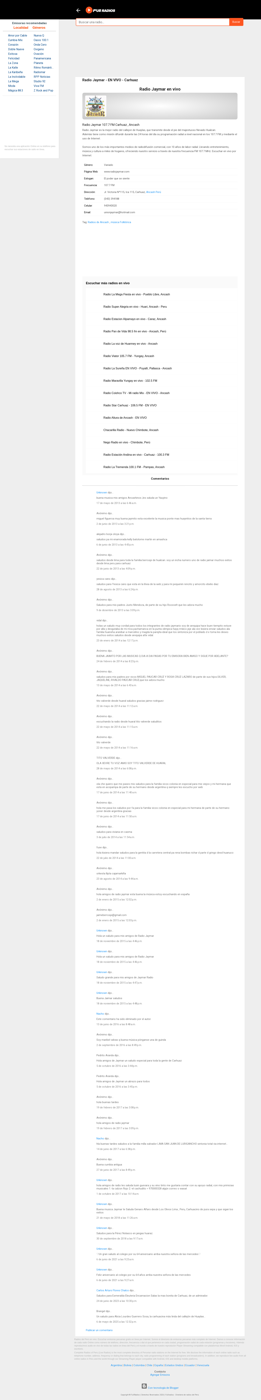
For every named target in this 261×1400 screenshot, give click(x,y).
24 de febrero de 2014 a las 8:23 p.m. (117, 661)
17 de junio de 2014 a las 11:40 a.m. (116, 792)
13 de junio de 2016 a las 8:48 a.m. (116, 1024)
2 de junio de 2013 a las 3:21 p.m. (115, 523)
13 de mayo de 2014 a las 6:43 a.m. (116, 685)
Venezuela (203, 1365)
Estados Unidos (174, 1365)
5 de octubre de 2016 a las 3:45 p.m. (117, 1086)
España (158, 1365)
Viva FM (39, 86)
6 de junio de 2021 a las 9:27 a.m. (115, 1280)
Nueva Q (39, 35)
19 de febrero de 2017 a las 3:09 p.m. (117, 1128)
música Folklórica (121, 222)
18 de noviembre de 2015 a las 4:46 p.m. (119, 941)
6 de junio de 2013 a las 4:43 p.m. (115, 544)
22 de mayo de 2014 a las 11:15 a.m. (117, 726)
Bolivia (127, 1365)
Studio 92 (39, 81)
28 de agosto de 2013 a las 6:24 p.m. (117, 589)
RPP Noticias (42, 76)
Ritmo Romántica (44, 67)
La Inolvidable (16, 76)
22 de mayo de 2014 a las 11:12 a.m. (117, 706)
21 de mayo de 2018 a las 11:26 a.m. (117, 1217)
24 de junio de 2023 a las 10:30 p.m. (116, 1301)
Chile (149, 1365)
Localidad (20, 27)
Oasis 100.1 (41, 40)
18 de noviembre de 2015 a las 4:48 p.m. (119, 1003)
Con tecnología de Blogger (160, 1387)
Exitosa (12, 54)
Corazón (13, 44)
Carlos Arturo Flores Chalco (112, 1290)
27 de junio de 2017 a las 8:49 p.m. (116, 1169)
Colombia (139, 1365)
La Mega (13, 81)
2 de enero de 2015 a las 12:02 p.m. (116, 899)
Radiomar (39, 72)
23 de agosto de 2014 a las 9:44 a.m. (117, 878)
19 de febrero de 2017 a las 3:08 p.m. (117, 1107)
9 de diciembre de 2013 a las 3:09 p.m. (118, 610)
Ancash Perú (153, 192)
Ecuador (190, 1365)
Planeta (38, 63)
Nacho (100, 1013)
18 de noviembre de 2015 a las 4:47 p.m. (119, 982)
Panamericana (42, 58)
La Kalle (13, 67)
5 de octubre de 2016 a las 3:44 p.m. (117, 1065)
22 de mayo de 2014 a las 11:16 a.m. (117, 747)
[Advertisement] (160, 51)
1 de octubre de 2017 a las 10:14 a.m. (117, 1193)
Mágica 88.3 (15, 90)
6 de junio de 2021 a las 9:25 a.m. (115, 1259)
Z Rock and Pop (43, 90)
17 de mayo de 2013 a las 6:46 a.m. (116, 503)
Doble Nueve (16, 49)
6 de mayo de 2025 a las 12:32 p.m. (116, 1321)
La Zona (13, 63)
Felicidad (13, 58)
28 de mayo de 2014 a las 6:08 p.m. (116, 768)
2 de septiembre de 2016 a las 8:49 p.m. (119, 1045)
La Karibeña (15, 72)
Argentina (116, 1365)
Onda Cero (40, 44)
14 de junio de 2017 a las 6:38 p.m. (116, 1149)
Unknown (101, 492)
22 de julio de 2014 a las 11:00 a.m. (116, 858)
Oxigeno (39, 49)
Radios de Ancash (98, 222)
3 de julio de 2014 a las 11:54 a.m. (115, 837)
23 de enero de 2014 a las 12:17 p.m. (117, 640)
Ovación (39, 54)
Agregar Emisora (160, 1374)
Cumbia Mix (15, 40)
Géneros (38, 27)
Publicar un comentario (99, 1330)
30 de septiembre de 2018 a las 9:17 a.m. (119, 1238)
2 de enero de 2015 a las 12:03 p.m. (116, 920)
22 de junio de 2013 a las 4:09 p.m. (116, 568)
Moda (11, 86)
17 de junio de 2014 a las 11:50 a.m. (116, 816)
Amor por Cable (17, 35)
